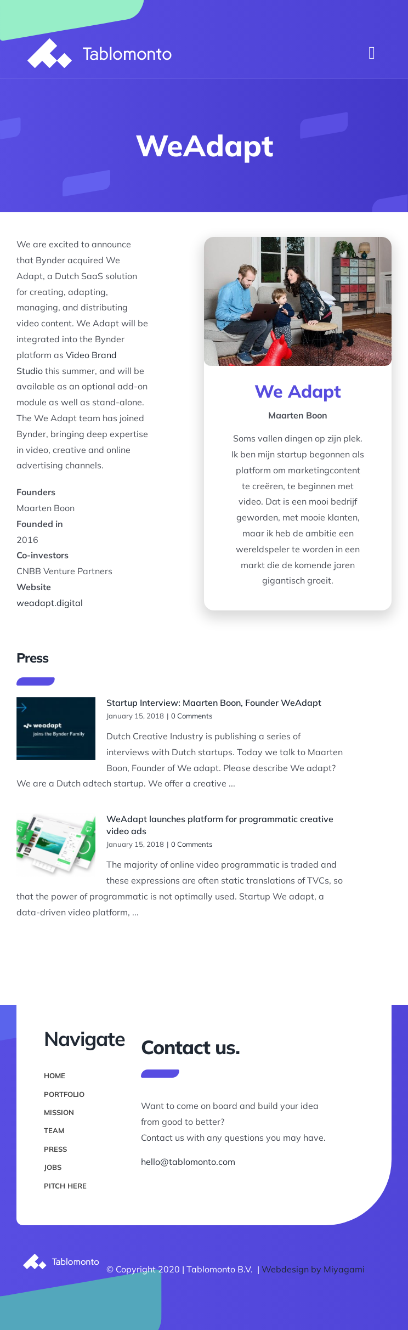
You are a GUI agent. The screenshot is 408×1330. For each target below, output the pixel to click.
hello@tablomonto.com (188, 1161)
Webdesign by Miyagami (313, 1269)
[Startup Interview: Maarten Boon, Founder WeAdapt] (55, 729)
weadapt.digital (49, 602)
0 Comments (191, 715)
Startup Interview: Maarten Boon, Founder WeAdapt (213, 702)
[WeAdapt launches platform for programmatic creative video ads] (55, 845)
